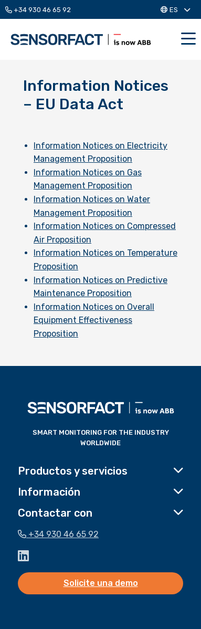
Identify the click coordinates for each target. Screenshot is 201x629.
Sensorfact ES (80, 39)
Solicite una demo (101, 583)
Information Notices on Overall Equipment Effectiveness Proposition (94, 320)
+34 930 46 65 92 (38, 9)
